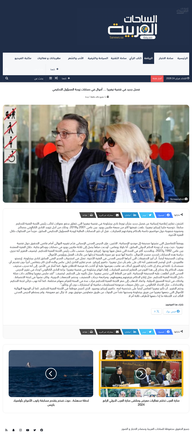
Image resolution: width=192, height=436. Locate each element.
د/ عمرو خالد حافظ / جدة (95, 97)
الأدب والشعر (76, 58)
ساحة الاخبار (166, 58)
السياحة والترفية (98, 58)
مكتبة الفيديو (23, 58)
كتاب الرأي (135, 58)
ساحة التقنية (119, 58)
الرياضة (148, 58)
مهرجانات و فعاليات (49, 58)
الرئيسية (182, 58)
